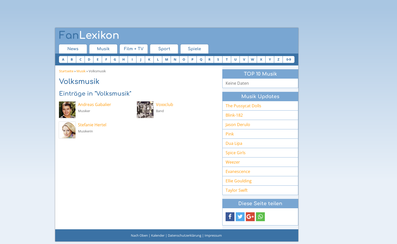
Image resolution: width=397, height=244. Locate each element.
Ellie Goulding (239, 181)
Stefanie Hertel (92, 125)
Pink (230, 134)
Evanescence (238, 171)
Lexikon (89, 35)
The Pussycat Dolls (243, 106)
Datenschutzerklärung (184, 235)
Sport (164, 49)
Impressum (213, 235)
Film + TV (134, 49)
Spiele (194, 49)
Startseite (66, 71)
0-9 (288, 59)
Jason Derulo (238, 124)
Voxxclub (164, 104)
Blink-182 (234, 115)
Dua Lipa (234, 143)
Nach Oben (139, 235)
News (72, 49)
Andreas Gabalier (94, 104)
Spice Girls (236, 152)
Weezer (233, 162)
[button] (230, 216)
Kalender (158, 235)
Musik (103, 49)
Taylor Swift (237, 190)
